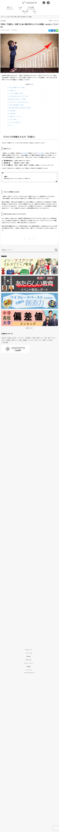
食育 (20, 340)
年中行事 (4, 338)
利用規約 (29, 666)
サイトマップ (29, 670)
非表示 (31, 84)
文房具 (44, 340)
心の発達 (34, 338)
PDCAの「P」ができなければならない (18, 102)
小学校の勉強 (5, 342)
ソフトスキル (14, 30)
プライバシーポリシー (29, 663)
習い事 (14, 338)
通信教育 (8, 340)
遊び (46, 338)
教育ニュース (15, 340)
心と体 (20, 8)
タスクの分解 (12, 119)
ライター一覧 (29, 653)
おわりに (10, 125)
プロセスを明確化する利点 (15, 93)
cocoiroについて (28, 649)
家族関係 (25, 340)
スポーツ (54, 338)
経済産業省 (25, 153)
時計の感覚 (11, 111)
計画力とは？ (12, 90)
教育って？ (10, 8)
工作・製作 (49, 340)
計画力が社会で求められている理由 (16, 99)
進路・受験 (25, 12)
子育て (3, 340)
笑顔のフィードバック (14, 116)
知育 (49, 338)
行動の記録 (11, 113)
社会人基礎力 (40, 153)
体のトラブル (38, 340)
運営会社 (29, 656)
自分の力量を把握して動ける (16, 105)
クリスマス (30, 340)
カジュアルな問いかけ (14, 122)
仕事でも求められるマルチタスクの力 (18, 96)
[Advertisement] (29, 367)
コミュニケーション (5, 30)
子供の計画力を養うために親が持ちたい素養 (18, 108)
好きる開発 (31, 8)
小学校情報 (27, 338)
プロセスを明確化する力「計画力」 (16, 87)
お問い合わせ (29, 659)
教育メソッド (40, 338)
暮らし (35, 12)
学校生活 (9, 338)
